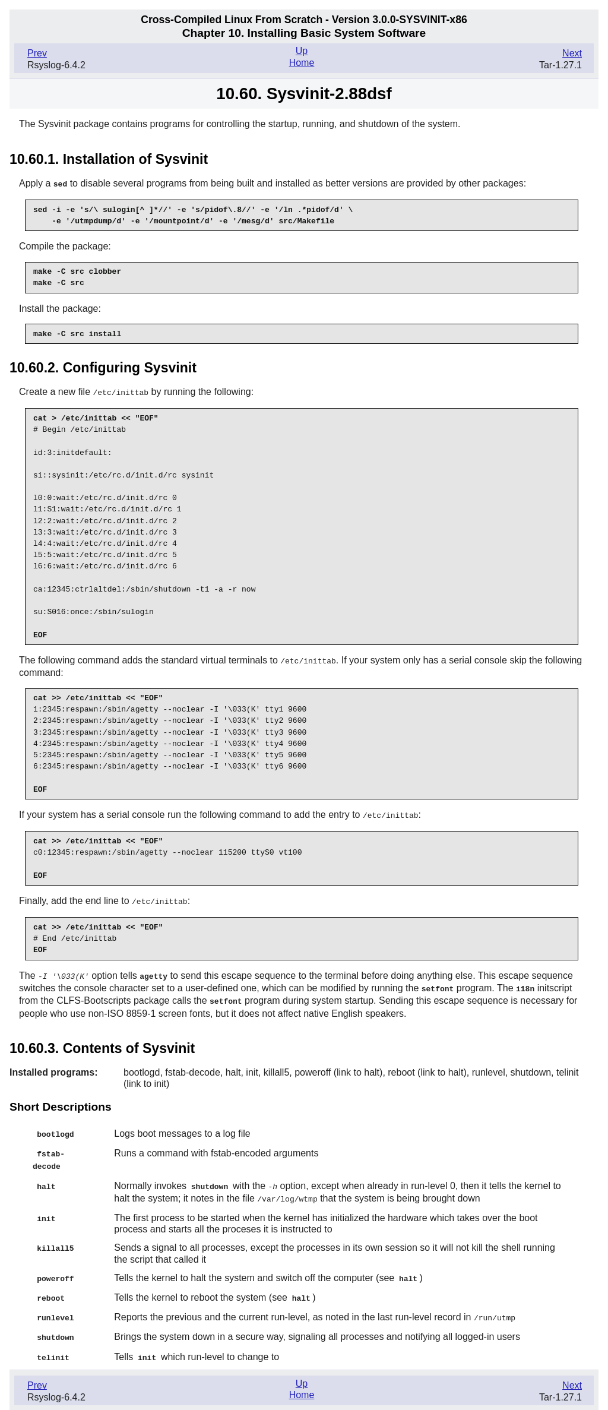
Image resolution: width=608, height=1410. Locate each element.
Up (302, 51)
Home (302, 63)
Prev (37, 53)
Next (572, 53)
